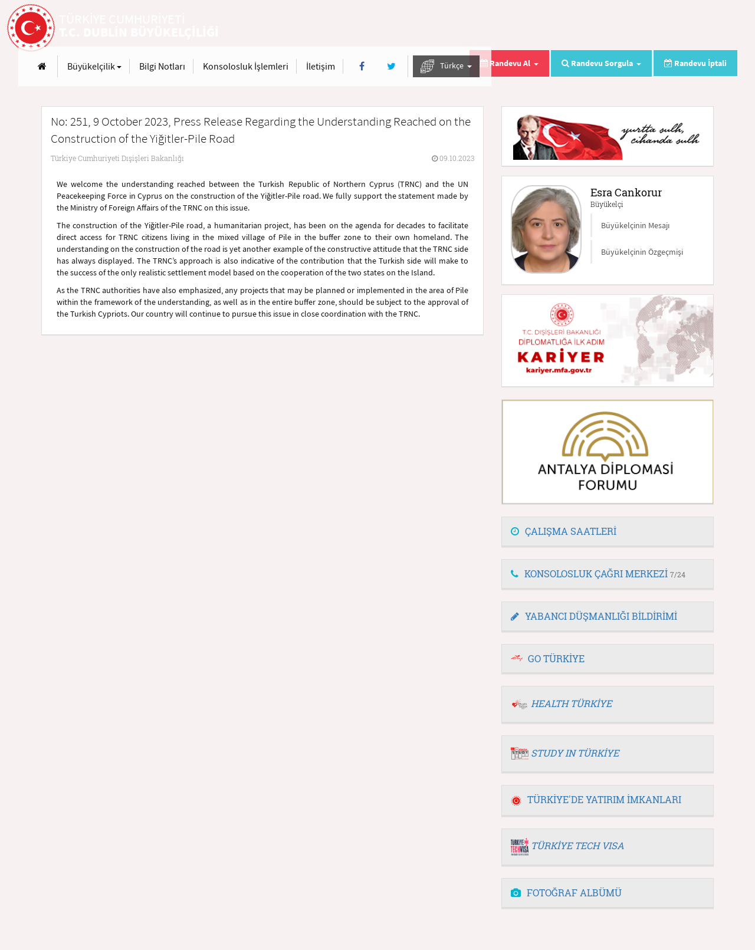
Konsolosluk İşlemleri (491, 28)
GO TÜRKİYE (556, 658)
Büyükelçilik (340, 28)
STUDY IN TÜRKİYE (575, 753)
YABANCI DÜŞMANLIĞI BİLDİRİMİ (594, 616)
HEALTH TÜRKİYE (571, 703)
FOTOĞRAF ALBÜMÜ (566, 892)
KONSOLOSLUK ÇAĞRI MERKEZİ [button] (598, 573)
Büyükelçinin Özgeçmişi (642, 251)
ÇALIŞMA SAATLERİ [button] (563, 531)
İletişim (566, 28)
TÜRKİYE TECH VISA (577, 845)
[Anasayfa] (288, 29)
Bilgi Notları (408, 28)
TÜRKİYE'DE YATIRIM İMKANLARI (596, 799)
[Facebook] (608, 29)
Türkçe (692, 28)
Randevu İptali (695, 63)
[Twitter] (637, 29)
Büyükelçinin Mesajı (635, 225)
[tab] (607, 532)
